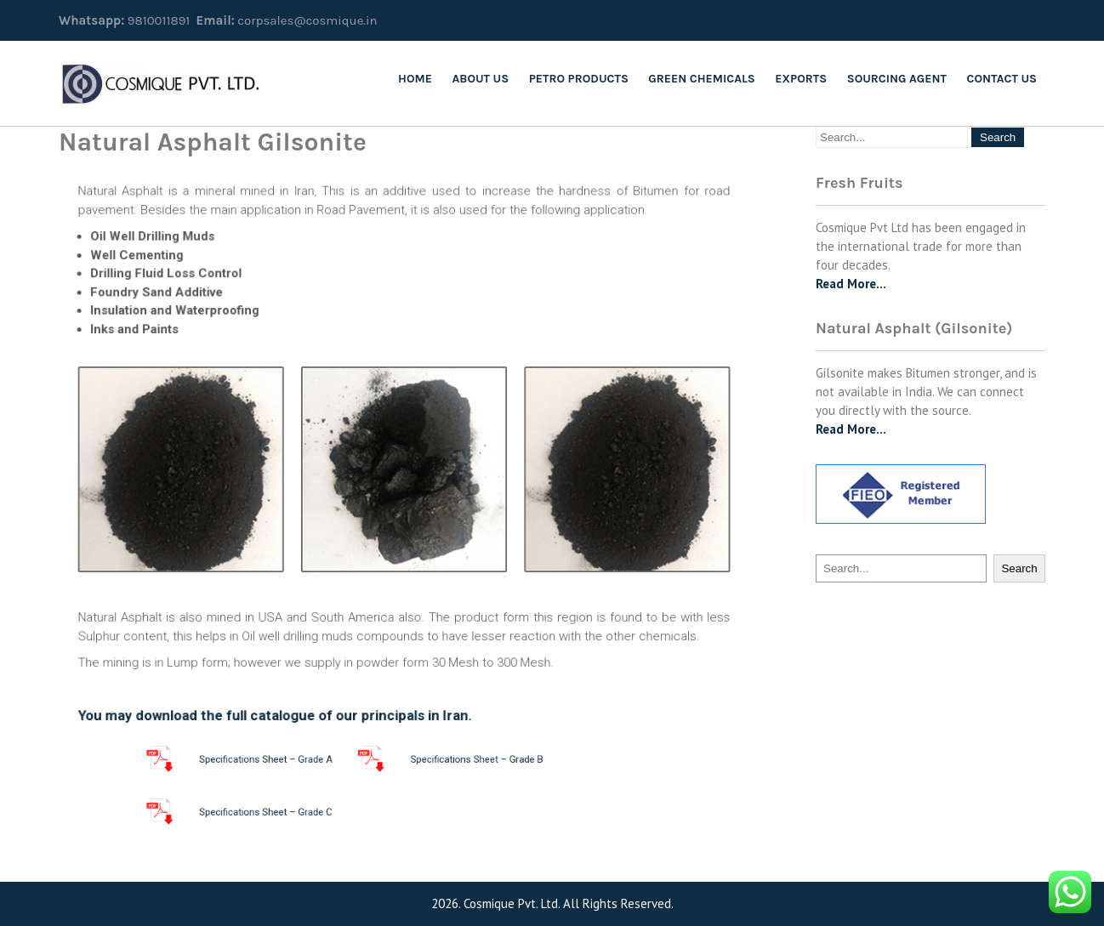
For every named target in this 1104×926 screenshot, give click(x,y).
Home (415, 78)
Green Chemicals (701, 78)
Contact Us (1002, 78)
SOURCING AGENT (897, 78)
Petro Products (579, 78)
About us (480, 78)
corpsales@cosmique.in (307, 20)
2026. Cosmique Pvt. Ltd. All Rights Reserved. (552, 903)
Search (1019, 568)
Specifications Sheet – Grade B (458, 759)
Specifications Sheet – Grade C (300, 812)
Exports (801, 78)
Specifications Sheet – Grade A (300, 759)
